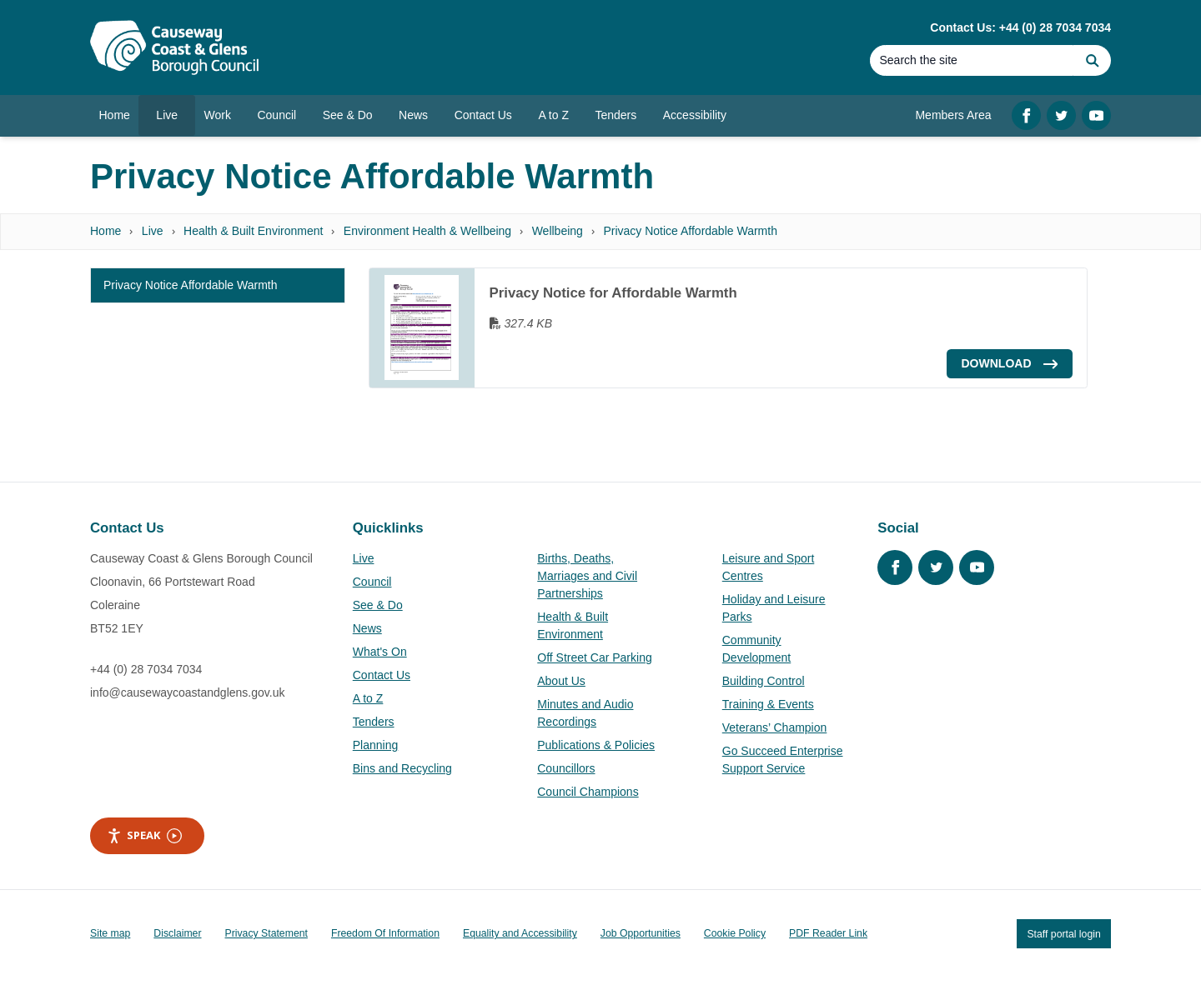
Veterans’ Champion (774, 727)
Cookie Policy (735, 933)
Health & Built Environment (253, 231)
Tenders (373, 721)
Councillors (566, 768)
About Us (561, 681)
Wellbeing (557, 231)
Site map (110, 933)
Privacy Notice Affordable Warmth (690, 231)
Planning (376, 745)
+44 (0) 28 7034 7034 (146, 669)
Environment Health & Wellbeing (427, 231)
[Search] (971, 60)
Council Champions (587, 791)
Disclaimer (177, 933)
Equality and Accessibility (520, 933)
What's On (380, 651)
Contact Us (381, 675)
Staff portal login (1063, 933)
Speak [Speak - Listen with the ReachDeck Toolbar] (144, 835)
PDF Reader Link (828, 933)
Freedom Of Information (385, 933)
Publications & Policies (596, 745)
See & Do (378, 605)
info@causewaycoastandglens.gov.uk (187, 692)
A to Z (368, 698)
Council (372, 581)
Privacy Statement (266, 933)
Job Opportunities (640, 933)
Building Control (763, 681)
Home (105, 231)
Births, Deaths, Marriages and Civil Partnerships (587, 576)
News (367, 628)
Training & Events (768, 704)
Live (152, 231)
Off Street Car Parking (594, 657)
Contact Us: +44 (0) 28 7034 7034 (1020, 27)
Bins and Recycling (402, 768)
